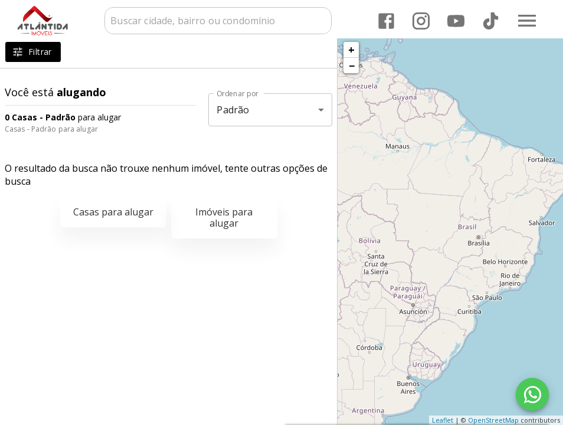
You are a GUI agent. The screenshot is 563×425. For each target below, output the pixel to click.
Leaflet (442, 420)
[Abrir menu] (527, 21)
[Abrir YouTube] (456, 21)
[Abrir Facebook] (386, 21)
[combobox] (218, 20)
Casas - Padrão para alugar (51, 129)
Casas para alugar (113, 211)
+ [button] (351, 49)
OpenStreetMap (493, 420)
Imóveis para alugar (224, 217)
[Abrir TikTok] (490, 21)
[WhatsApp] (532, 394)
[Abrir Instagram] (421, 21)
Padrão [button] (233, 109)
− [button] (352, 65)
